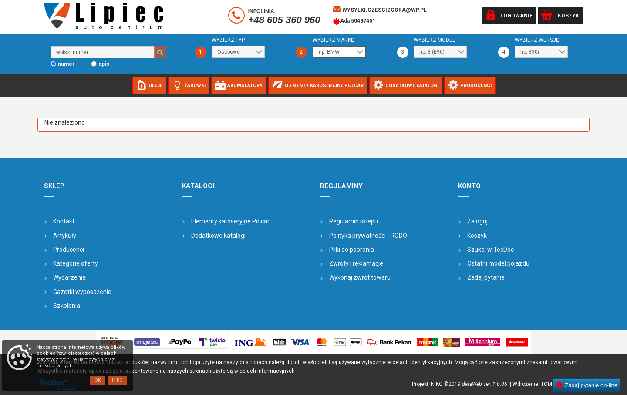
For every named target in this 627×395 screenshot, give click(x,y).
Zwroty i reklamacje (356, 263)
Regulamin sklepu (353, 221)
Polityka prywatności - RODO (368, 235)
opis (103, 64)
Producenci (68, 249)
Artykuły (64, 235)
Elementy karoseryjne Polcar (230, 221)
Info (117, 380)
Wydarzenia (69, 277)
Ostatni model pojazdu (498, 263)
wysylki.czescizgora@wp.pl (380, 9)
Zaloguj (477, 221)
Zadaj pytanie (486, 277)
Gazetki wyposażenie (82, 291)
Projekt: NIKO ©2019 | (461, 384)
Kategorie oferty (75, 263)
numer (66, 64)
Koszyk (477, 235)
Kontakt (63, 221)
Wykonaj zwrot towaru (360, 277)
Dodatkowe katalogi (218, 235)
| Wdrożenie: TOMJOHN (539, 384)
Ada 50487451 (354, 22)
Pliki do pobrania (351, 249)
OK (97, 380)
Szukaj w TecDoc (490, 249)
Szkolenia (66, 305)
